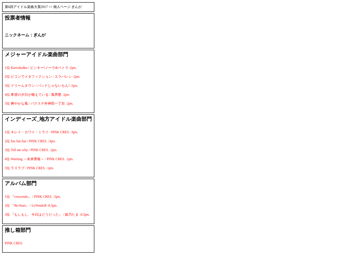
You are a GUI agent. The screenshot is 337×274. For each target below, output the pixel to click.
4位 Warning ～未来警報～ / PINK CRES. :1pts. (39, 159)
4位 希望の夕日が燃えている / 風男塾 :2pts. (37, 94)
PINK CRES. (14, 243)
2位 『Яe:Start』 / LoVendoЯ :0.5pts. (31, 205)
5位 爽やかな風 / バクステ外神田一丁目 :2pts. (39, 103)
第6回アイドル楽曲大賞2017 (26, 7)
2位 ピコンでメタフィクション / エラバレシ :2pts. (42, 76)
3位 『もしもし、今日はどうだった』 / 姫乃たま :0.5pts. (47, 214)
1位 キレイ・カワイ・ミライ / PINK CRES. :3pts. (41, 132)
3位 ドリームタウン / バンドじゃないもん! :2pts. (41, 85)
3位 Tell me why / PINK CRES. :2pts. (31, 150)
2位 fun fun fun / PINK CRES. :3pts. (30, 141)
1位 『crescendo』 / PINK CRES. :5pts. (33, 196)
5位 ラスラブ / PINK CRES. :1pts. (29, 168)
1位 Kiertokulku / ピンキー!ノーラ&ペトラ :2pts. (41, 68)
